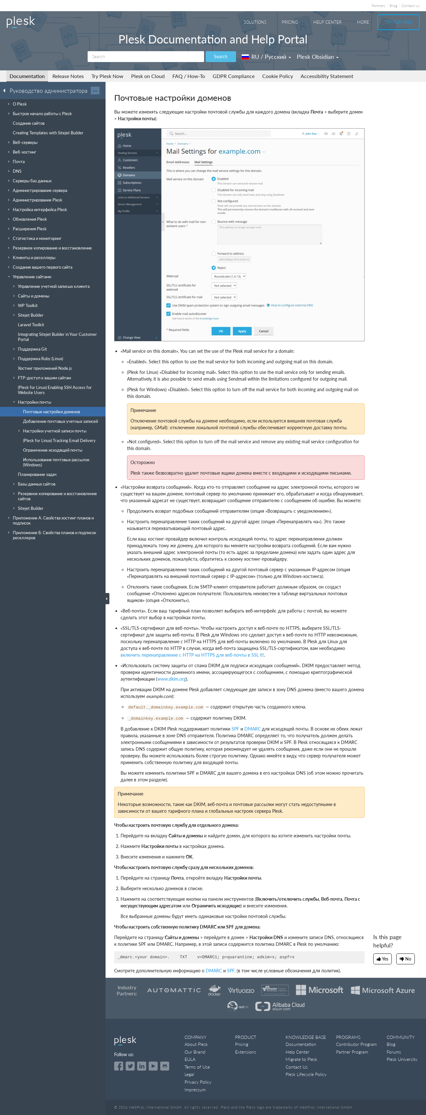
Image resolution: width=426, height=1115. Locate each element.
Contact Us (297, 1067)
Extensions (245, 1052)
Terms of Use (197, 1067)
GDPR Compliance (234, 76)
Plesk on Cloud (148, 76)
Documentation (27, 76)
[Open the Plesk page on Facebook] (118, 1066)
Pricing (290, 22)
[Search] (146, 56)
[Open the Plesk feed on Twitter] (130, 1066)
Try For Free (398, 22)
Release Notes (68, 76)
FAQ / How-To (188, 76)
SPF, (231, 970)
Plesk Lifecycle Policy (306, 1074)
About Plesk (196, 1044)
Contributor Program (356, 1044)
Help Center (327, 22)
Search (220, 56)
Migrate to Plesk (301, 1059)
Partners (378, 5)
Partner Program (352, 1052)
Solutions (255, 22)
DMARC (252, 728)
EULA (190, 1059)
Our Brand (195, 1052)
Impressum (195, 1089)
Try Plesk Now (107, 76)
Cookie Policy (277, 76)
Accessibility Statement (327, 76)
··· (95, 90)
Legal (189, 1074)
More (363, 22)
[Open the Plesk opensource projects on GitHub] (164, 1066)
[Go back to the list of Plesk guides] (6, 90)
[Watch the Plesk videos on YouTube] (153, 1066)
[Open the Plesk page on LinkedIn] (141, 1066)
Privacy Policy (198, 1082)
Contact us (410, 5)
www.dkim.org (171, 679)
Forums (394, 1052)
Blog (393, 5)
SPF (235, 728)
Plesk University (402, 1059)
